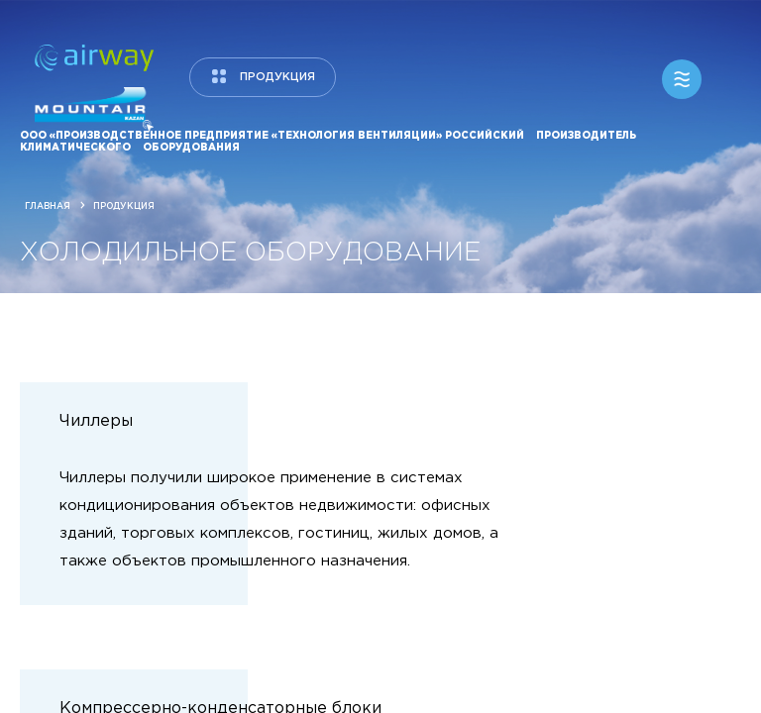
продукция (277, 77)
